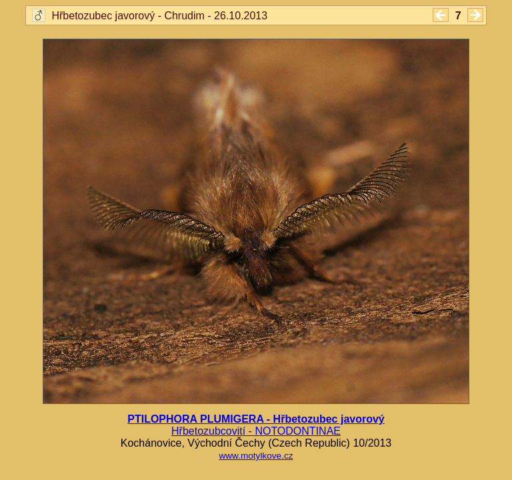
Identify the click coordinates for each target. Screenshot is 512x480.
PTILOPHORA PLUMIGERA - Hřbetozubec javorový (256, 419)
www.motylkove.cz (256, 456)
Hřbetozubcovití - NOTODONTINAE (256, 431)
